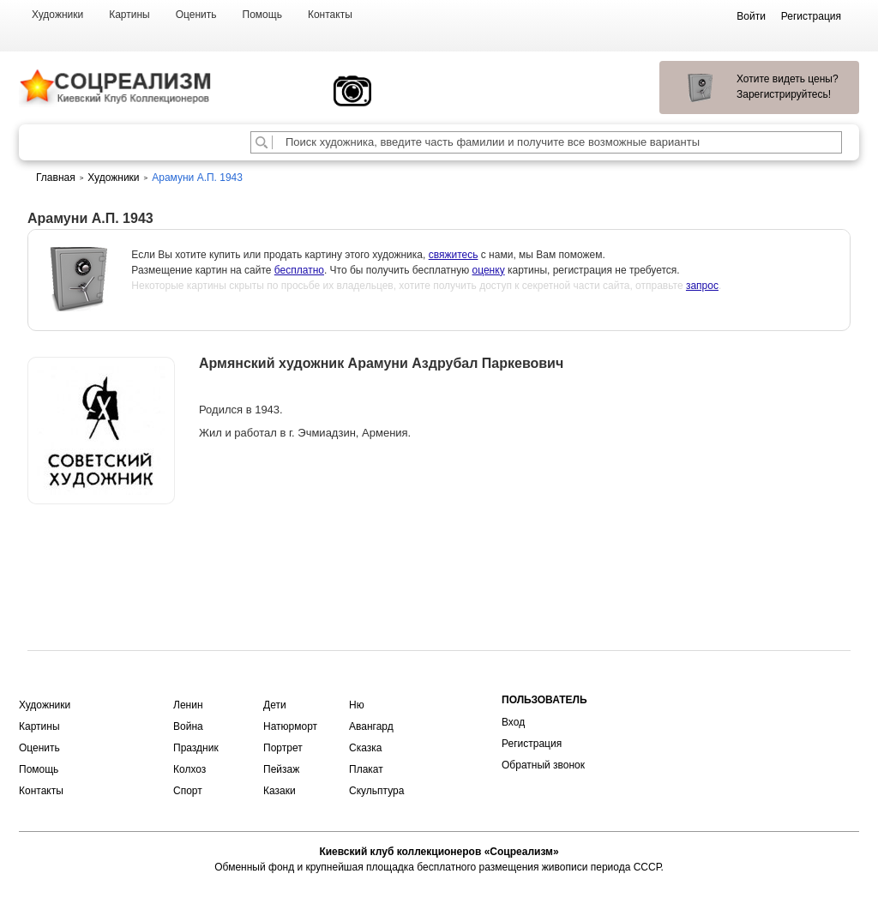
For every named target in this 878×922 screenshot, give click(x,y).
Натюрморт (290, 726)
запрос (702, 286)
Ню (356, 705)
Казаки (279, 791)
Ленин (188, 705)
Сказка (365, 748)
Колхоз (189, 769)
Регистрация (532, 744)
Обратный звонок (543, 765)
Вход (513, 722)
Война (188, 726)
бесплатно (299, 270)
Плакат (366, 769)
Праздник (196, 748)
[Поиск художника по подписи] (261, 142)
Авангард (371, 726)
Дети (274, 705)
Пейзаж (281, 769)
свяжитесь (453, 255)
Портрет (283, 748)
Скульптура (376, 791)
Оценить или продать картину (101, 549)
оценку (488, 270)
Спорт (187, 791)
